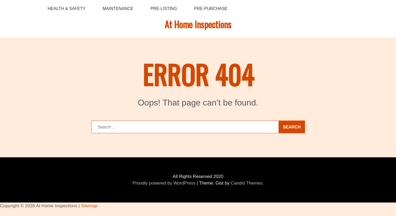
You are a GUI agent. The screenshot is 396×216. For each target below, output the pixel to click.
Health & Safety (67, 8)
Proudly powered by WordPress (163, 183)
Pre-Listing (163, 8)
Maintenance (118, 8)
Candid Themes (246, 183)
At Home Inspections (198, 24)
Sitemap (89, 205)
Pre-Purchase (210, 8)
